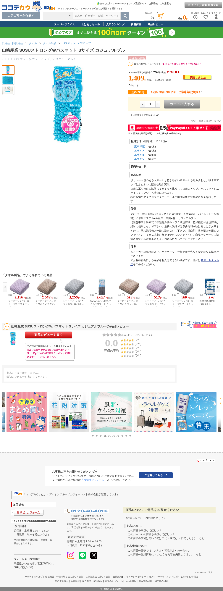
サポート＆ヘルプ (34, 576)
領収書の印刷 (145, 581)
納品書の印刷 (161, 581)
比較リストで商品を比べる (145, 115)
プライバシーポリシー (135, 576)
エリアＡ (139, 150)
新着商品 (136, 24)
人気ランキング (115, 24)
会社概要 (49, 576)
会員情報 (75, 581)
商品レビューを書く (48, 334)
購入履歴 (86, 581)
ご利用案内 (165, 3)
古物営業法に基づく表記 (98, 576)
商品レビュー (155, 24)
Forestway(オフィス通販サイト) (131, 3)
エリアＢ (139, 154)
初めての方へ (104, 3)
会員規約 (117, 576)
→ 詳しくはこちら (47, 357)
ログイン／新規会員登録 (203, 5)
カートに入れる (182, 104)
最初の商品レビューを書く (147, 64)
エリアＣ (139, 158)
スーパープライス (64, 24)
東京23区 (139, 146)
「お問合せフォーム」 (94, 479)
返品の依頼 (130, 581)
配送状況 (97, 581)
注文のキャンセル (114, 581)
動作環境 (193, 576)
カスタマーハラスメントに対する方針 (168, 576)
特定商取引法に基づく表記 (69, 576)
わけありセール (90, 24)
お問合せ (153, 3)
